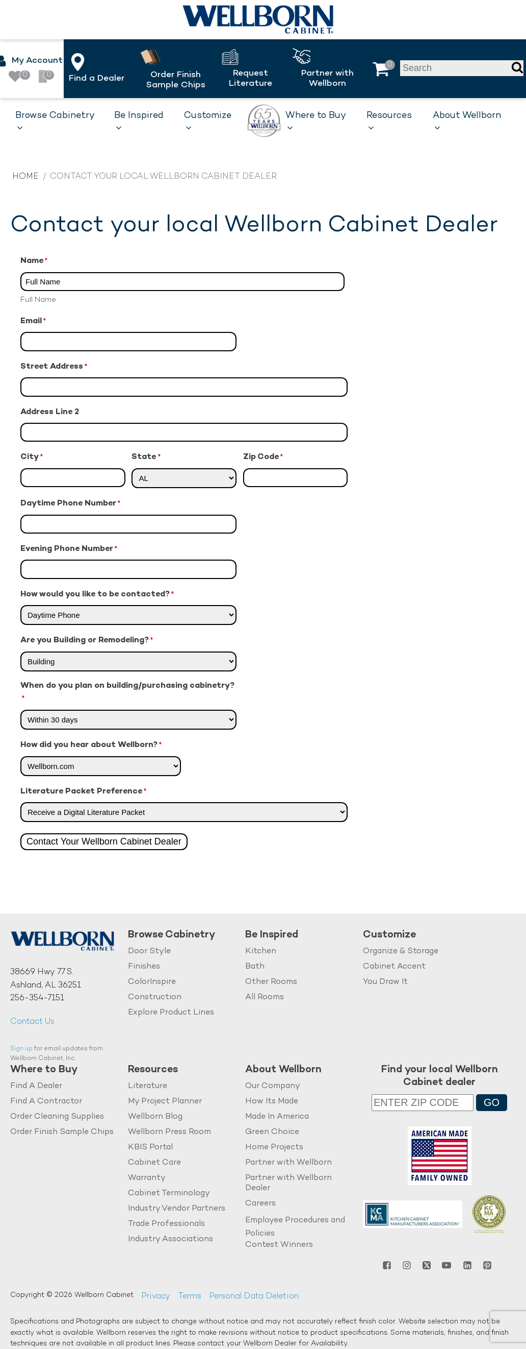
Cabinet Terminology (169, 1193)
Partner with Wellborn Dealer (288, 1183)
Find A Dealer (36, 1086)
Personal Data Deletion (254, 1296)
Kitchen (260, 951)
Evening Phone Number (68, 549)
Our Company (272, 1086)
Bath (255, 966)
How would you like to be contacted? (97, 595)
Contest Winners (279, 1245)
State (146, 457)
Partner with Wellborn (288, 1163)
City (31, 457)
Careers (260, 1203)
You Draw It (385, 982)
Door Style (149, 951)
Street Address (53, 367)
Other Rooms (271, 982)
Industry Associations (170, 1239)
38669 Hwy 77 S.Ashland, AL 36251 (45, 979)
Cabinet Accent (394, 966)
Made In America (277, 1117)
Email (33, 322)
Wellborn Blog (155, 1117)
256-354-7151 (37, 998)
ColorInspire (152, 982)
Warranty (147, 1178)
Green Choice (272, 1132)
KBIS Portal (150, 1147)
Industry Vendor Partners (176, 1209)
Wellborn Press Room (169, 1132)
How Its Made (271, 1101)
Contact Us (32, 1022)
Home (25, 177)
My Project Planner (165, 1101)
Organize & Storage (400, 951)
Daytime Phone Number (70, 504)
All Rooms (264, 997)
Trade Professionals (166, 1224)
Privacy (155, 1296)
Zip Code (263, 457)
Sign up (21, 1049)
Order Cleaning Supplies (57, 1117)
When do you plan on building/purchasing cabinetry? (127, 693)
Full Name (38, 300)
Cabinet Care (154, 1163)
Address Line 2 (49, 412)
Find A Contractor (46, 1101)
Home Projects (274, 1147)
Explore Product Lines (171, 1012)
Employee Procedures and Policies (295, 1227)
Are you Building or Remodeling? (86, 641)
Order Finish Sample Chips (62, 1132)
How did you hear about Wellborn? (91, 745)
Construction (154, 997)
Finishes (144, 966)
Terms (189, 1296)
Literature (147, 1086)
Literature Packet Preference (83, 792)
